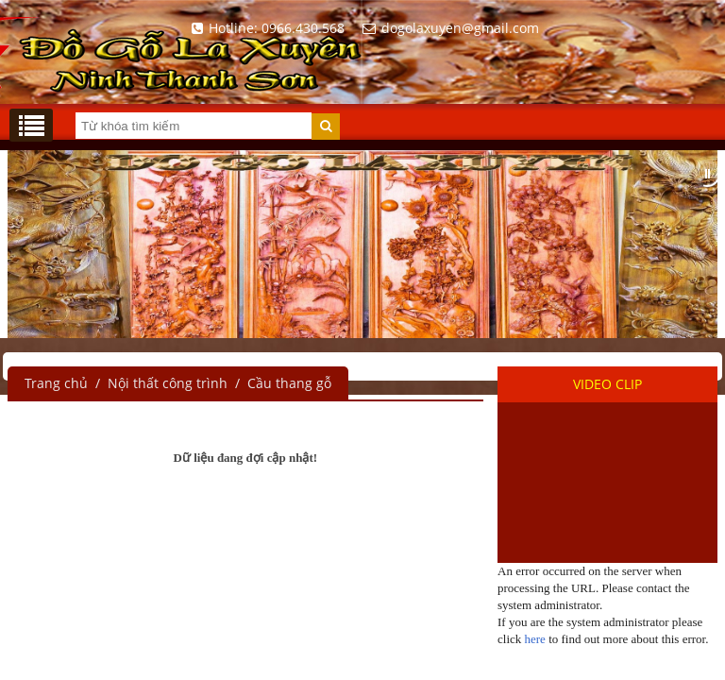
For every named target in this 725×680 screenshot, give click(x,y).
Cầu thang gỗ (289, 383)
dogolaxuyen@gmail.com (448, 28)
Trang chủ (56, 383)
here (535, 639)
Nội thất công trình (168, 383)
